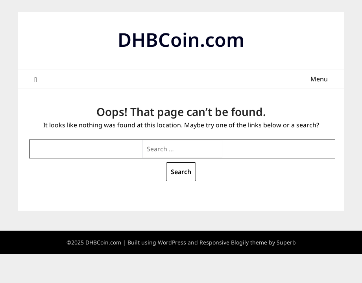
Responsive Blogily (224, 242)
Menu (319, 79)
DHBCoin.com (181, 39)
